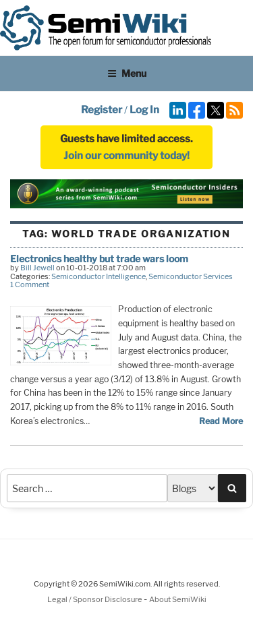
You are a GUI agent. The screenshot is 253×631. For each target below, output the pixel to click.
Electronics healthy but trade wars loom (99, 258)
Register (101, 110)
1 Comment (29, 284)
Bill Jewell (37, 267)
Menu (126, 73)
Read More (221, 421)
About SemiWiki (177, 599)
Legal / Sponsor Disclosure (95, 599)
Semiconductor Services (190, 276)
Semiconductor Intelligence (98, 276)
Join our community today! (126, 156)
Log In (144, 110)
